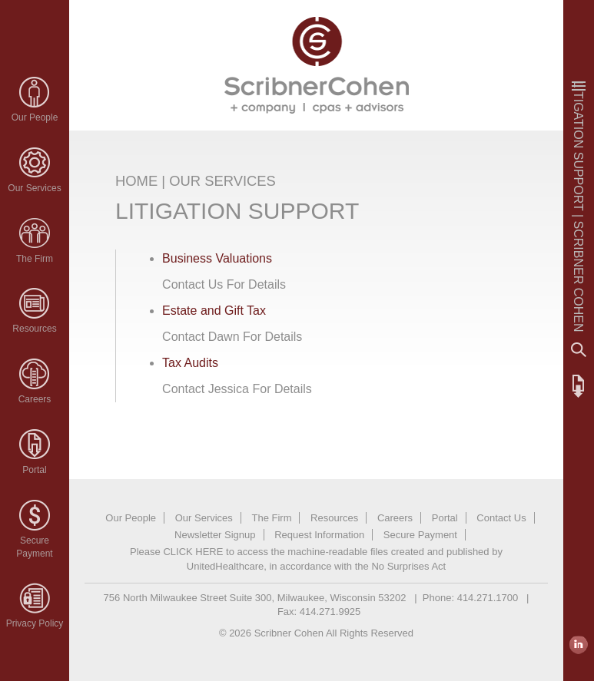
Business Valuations (217, 258)
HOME (136, 181)
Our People (35, 117)
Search (578, 350)
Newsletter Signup (215, 535)
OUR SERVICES (222, 181)
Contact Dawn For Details (232, 336)
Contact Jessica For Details (237, 388)
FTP (578, 386)
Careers (34, 399)
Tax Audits (190, 362)
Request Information (319, 535)
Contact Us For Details (224, 284)
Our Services (34, 188)
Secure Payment (420, 535)
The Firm (34, 258)
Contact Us (501, 518)
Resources (34, 328)
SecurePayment (34, 547)
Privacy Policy (35, 623)
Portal (34, 469)
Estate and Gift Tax (214, 310)
